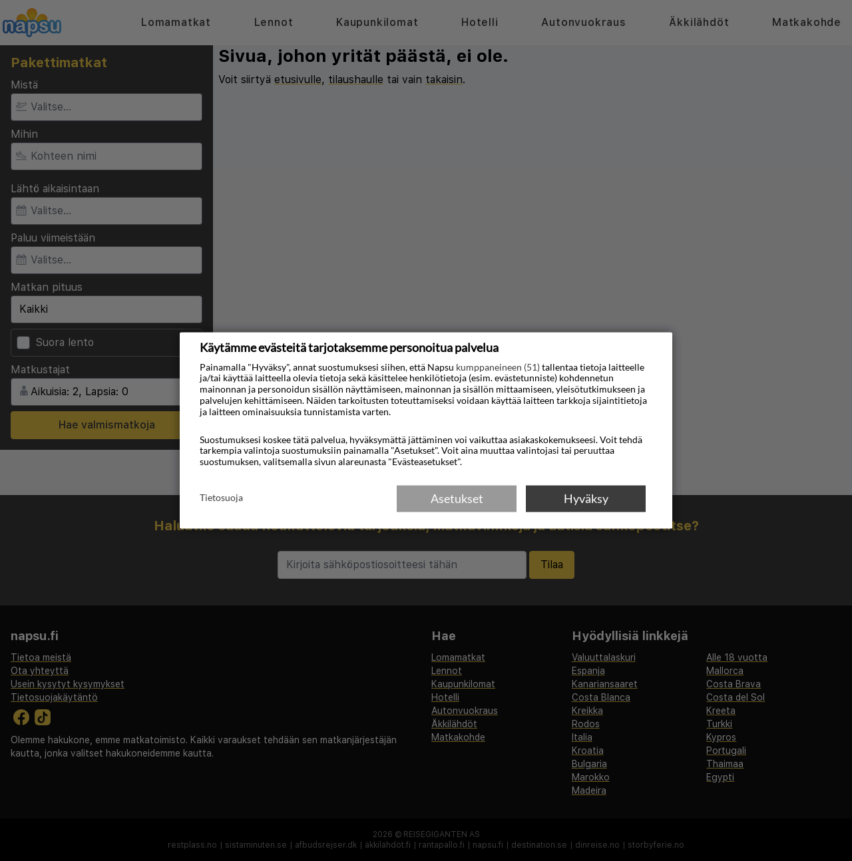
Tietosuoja (221, 497)
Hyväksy (586, 498)
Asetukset (457, 498)
